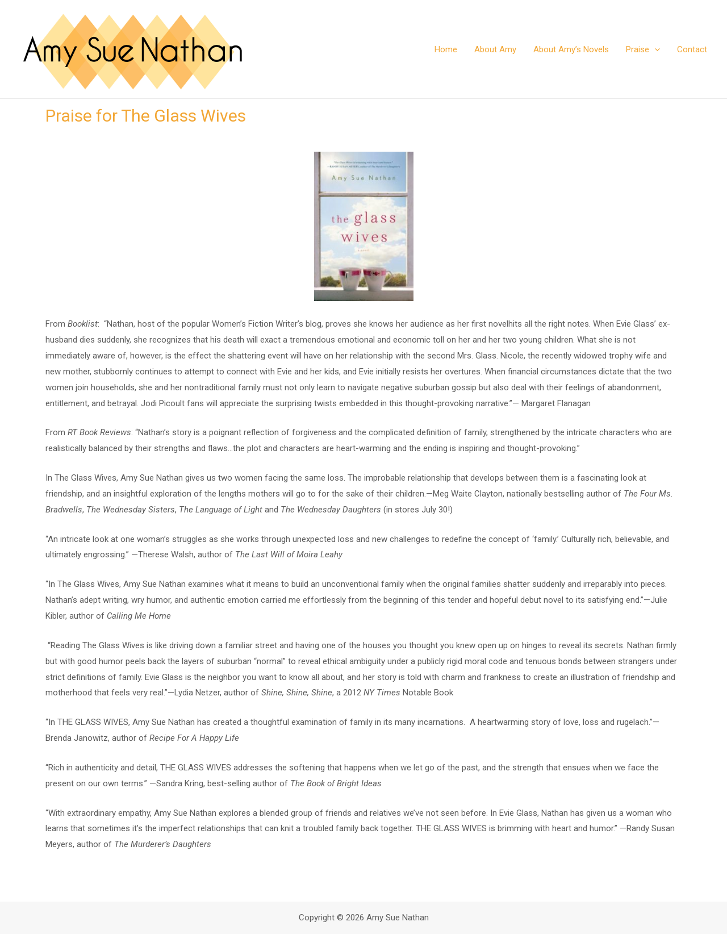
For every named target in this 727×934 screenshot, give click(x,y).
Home (445, 49)
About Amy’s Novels (571, 49)
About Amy (495, 49)
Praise (643, 49)
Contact (692, 49)
